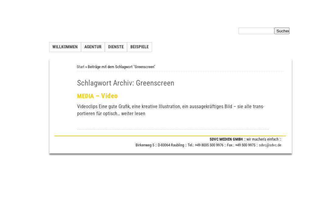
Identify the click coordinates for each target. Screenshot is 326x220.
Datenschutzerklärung (251, 19)
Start (80, 66)
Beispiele (139, 47)
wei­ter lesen (133, 113)
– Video (97, 96)
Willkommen (65, 47)
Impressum (282, 19)
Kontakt (208, 19)
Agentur (92, 47)
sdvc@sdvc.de (270, 145)
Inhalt (223, 19)
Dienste (116, 47)
